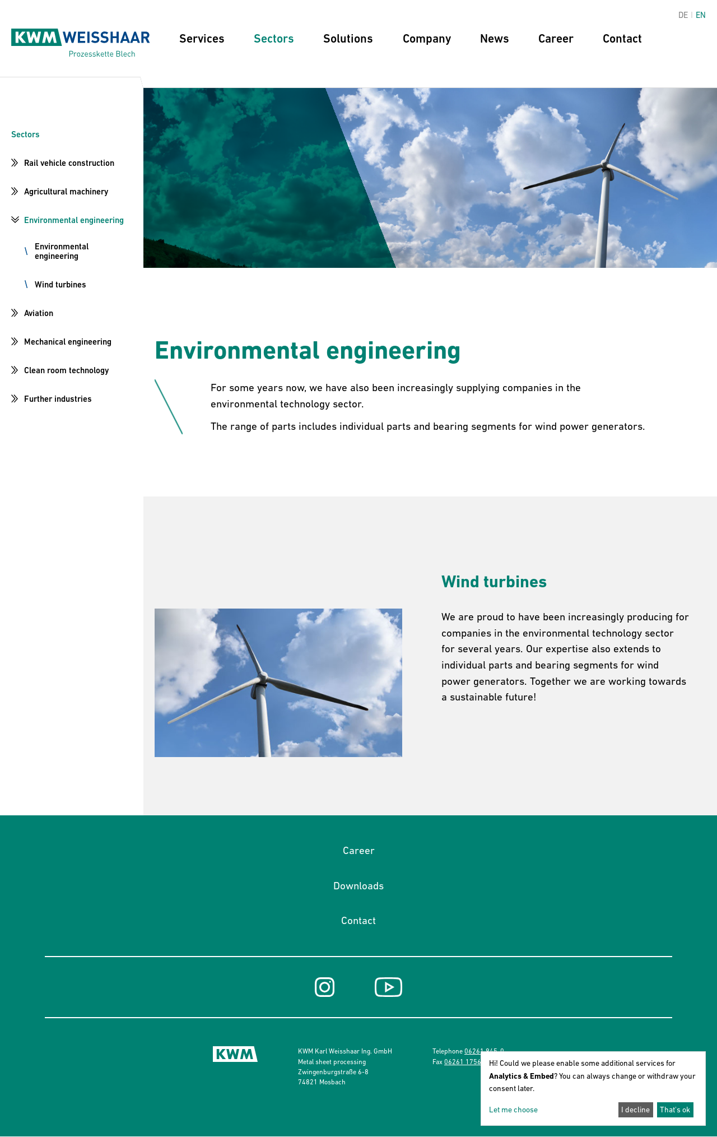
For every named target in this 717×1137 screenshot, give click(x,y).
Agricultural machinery (66, 191)
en (701, 15)
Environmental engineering (74, 220)
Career (556, 38)
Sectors (274, 38)
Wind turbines (60, 284)
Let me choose (513, 1109)
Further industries (58, 398)
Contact (622, 38)
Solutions (348, 38)
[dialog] (593, 1088)
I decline (635, 1109)
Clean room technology (66, 370)
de (683, 15)
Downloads (358, 885)
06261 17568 (464, 1062)
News (494, 38)
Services (202, 38)
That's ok (675, 1109)
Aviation (38, 313)
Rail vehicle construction (69, 163)
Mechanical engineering (67, 341)
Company (427, 38)
